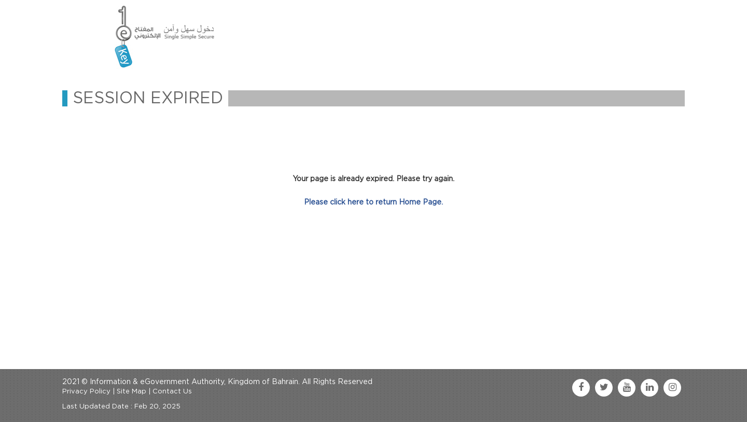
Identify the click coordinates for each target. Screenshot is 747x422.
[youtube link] (626, 388)
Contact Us (172, 391)
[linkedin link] (649, 388)
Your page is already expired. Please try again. (373, 179)
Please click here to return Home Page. (373, 202)
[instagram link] (672, 388)
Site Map (131, 391)
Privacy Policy (86, 391)
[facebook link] (581, 388)
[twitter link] (604, 388)
